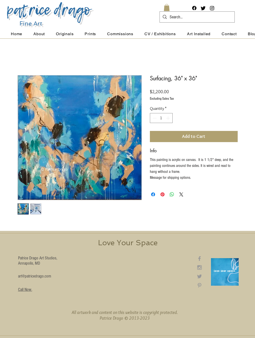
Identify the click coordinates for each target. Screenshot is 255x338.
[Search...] (197, 17)
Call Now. (25, 289)
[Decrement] (154, 118)
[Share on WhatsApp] (172, 194)
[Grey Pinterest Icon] (199, 285)
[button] (167, 7)
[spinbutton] (161, 118)
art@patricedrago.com (34, 276)
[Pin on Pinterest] (162, 194)
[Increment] (168, 118)
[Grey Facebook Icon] (199, 258)
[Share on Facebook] (153, 194)
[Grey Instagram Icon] (199, 267)
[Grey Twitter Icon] (199, 276)
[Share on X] (181, 194)
